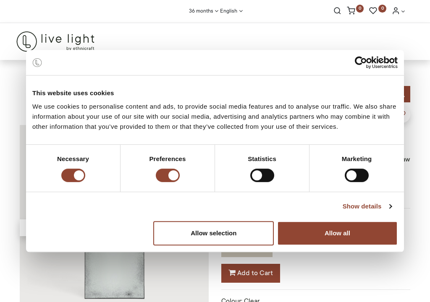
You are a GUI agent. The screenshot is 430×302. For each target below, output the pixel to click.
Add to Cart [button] (250, 273)
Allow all (337, 233)
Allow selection (213, 233)
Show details (362, 206)
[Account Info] (398, 11)
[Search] (337, 11)
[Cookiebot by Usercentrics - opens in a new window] (361, 62)
